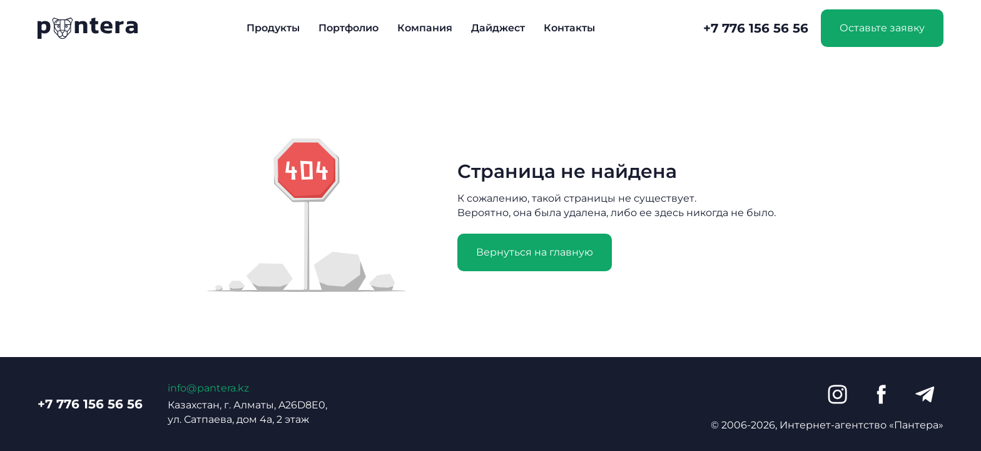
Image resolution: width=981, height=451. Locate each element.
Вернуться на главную (534, 252)
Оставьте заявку (882, 28)
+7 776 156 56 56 (755, 28)
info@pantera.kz (208, 388)
